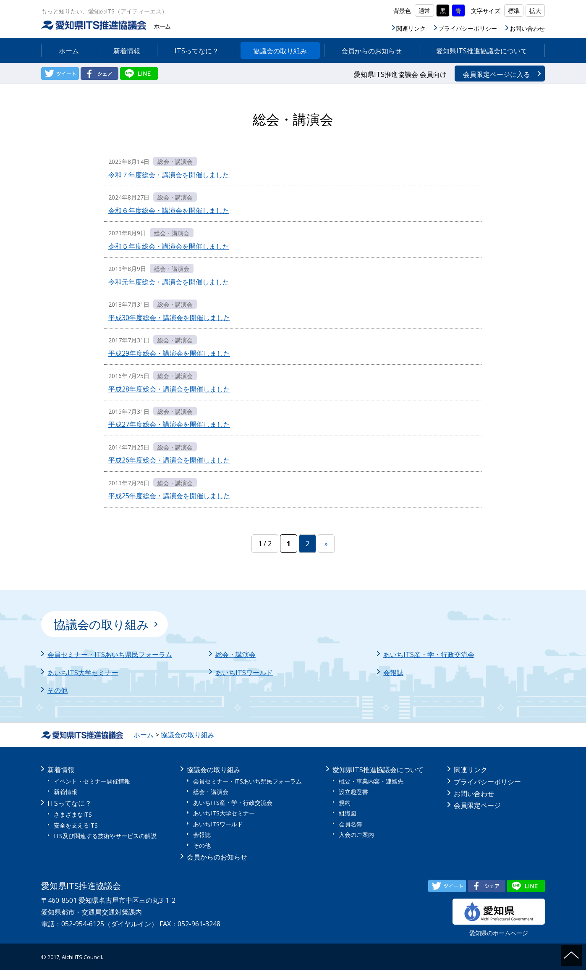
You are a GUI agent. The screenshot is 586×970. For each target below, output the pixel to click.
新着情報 (126, 50)
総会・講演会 (235, 654)
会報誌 (393, 672)
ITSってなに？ (197, 50)
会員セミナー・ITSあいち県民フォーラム (109, 654)
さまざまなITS (73, 814)
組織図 (347, 813)
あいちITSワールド (244, 672)
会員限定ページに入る (496, 74)
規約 (345, 803)
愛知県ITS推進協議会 (107, 25)
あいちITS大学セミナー (82, 672)
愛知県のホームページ (499, 918)
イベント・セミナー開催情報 (92, 781)
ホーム (69, 50)
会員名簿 (350, 824)
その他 (57, 690)
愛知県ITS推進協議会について (481, 50)
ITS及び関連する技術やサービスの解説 (105, 836)
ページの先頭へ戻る (571, 955)
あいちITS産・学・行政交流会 (428, 654)
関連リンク (411, 28)
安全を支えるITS (76, 825)
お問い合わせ (527, 28)
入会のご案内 (356, 835)
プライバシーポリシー (467, 28)
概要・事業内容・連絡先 (371, 781)
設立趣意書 (353, 792)
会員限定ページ (477, 805)
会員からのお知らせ (371, 50)
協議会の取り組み (280, 50)
